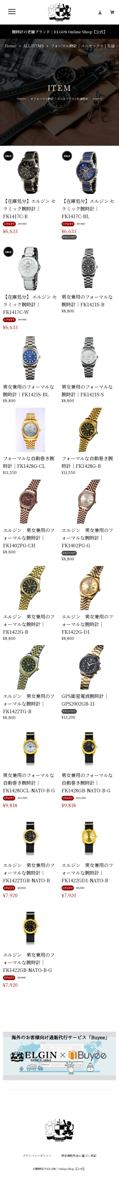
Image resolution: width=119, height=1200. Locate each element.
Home (10, 46)
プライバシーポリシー (37, 1155)
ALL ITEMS (33, 46)
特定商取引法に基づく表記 (78, 1155)
